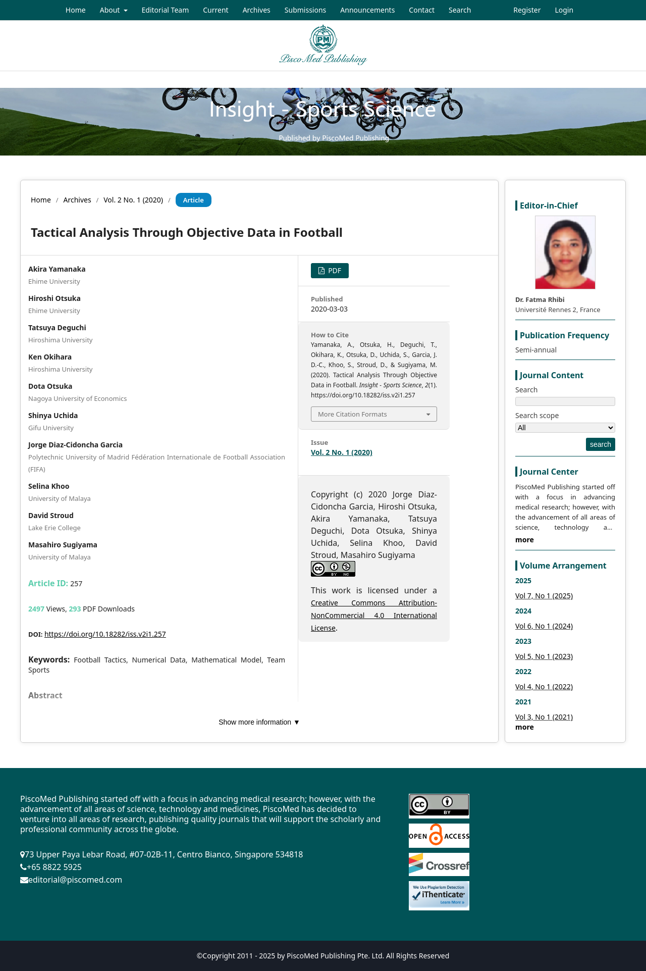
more (524, 539)
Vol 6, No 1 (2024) (544, 626)
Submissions (306, 10)
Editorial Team (165, 10)
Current (215, 10)
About (111, 10)
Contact (422, 10)
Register (527, 10)
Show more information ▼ (259, 722)
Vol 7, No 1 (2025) (544, 595)
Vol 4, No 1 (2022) (544, 686)
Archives (257, 10)
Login (564, 10)
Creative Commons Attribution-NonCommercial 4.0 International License (374, 615)
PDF (334, 270)
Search (460, 10)
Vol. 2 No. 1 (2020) (133, 200)
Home (76, 10)
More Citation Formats (352, 414)
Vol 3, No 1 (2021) (544, 717)
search (600, 444)
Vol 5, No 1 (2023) (544, 656)
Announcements (367, 10)
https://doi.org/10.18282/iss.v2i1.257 (105, 634)
